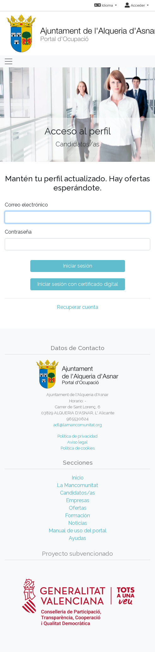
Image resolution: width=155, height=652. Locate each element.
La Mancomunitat (77, 485)
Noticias (77, 523)
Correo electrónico (26, 205)
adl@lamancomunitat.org (77, 424)
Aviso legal (77, 442)
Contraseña (18, 232)
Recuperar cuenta (77, 307)
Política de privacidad (77, 436)
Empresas (77, 500)
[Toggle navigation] (8, 61)
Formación (77, 516)
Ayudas (77, 538)
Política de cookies (78, 448)
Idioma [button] (104, 5)
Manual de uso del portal (77, 531)
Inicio (78, 478)
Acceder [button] (135, 5)
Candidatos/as (77, 493)
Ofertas (77, 508)
